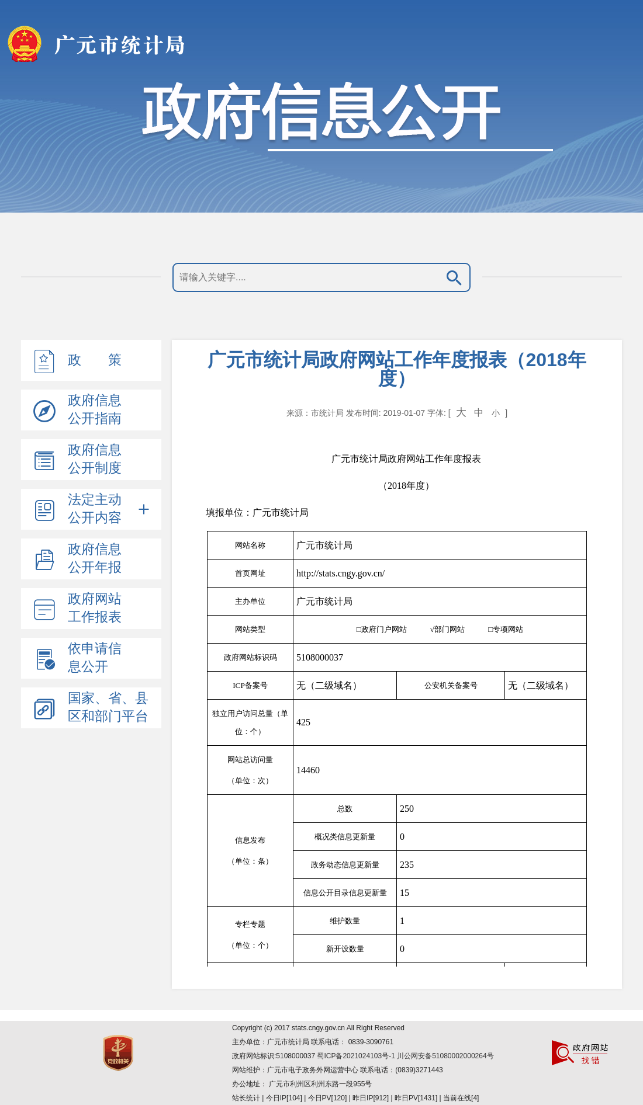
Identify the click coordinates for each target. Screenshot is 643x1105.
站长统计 (246, 1098)
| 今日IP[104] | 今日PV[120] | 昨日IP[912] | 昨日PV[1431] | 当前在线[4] (369, 1098)
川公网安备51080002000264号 (445, 1056)
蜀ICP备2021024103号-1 (357, 1056)
